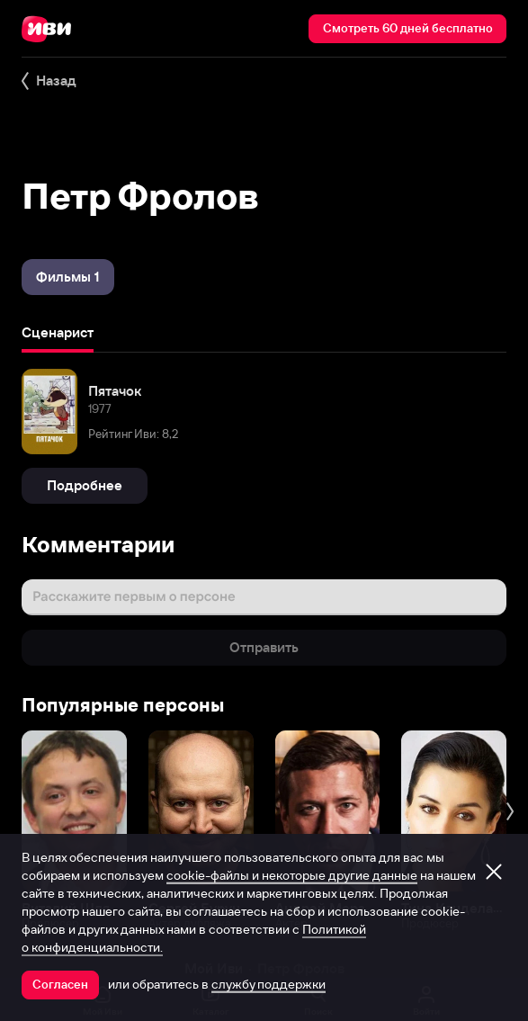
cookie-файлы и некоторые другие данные (291, 875)
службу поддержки (268, 984)
